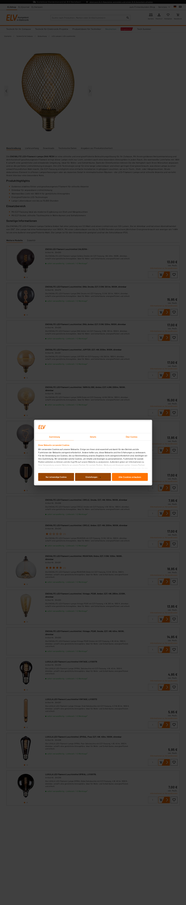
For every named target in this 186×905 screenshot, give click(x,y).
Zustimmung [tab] (54, 436)
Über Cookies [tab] (131, 436)
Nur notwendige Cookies (56, 477)
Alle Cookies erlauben (130, 477)
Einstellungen (93, 477)
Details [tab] (93, 436)
